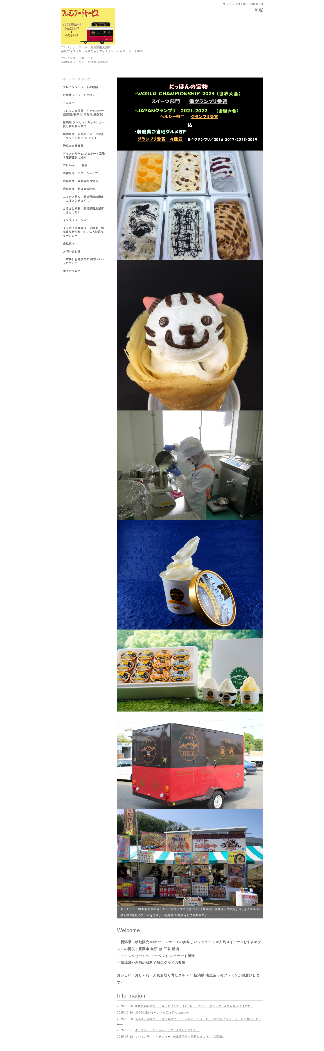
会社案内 (69, 243)
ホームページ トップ (76, 79)
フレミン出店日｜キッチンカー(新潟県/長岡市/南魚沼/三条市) (83, 112)
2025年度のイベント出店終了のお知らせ (162, 1012)
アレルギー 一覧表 (75, 165)
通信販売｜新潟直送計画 (79, 189)
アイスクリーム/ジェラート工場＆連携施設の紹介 (84, 155)
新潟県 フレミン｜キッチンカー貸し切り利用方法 (84, 124)
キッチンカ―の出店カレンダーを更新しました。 (167, 1030)
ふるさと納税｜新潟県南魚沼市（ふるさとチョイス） (83, 198)
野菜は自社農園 (73, 145)
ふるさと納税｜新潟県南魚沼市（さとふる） (83, 210)
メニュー (69, 102)
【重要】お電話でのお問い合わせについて (83, 261)
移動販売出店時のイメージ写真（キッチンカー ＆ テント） (83, 136)
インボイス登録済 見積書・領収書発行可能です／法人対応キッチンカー (83, 231)
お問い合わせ (72, 251)
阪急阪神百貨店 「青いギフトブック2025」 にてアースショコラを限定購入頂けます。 (194, 1006)
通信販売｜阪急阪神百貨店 (80, 181)
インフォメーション (76, 220)
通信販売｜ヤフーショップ (80, 173)
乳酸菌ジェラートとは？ (79, 95)
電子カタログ (72, 271)
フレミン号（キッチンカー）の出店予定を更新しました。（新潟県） (180, 1036)
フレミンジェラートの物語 (80, 87)
